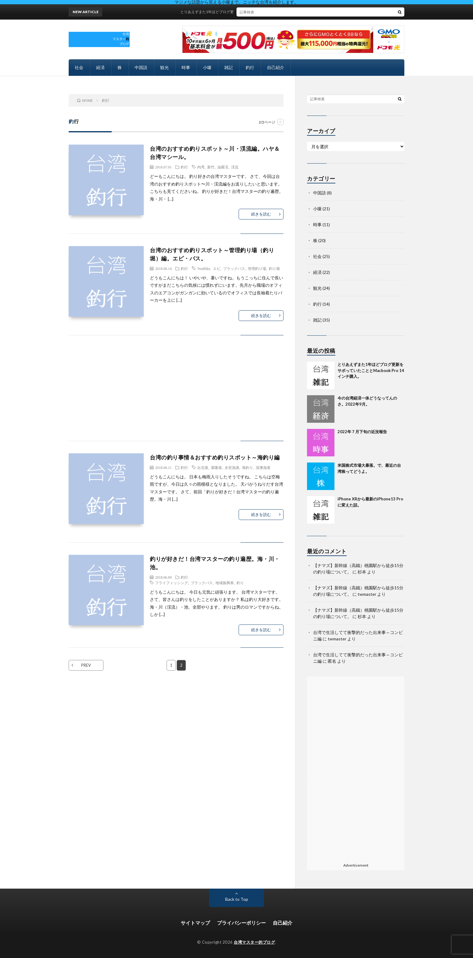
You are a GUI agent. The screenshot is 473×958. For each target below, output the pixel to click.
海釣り (247, 467)
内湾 (200, 167)
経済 (100, 67)
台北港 (202, 467)
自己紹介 (275, 67)
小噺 (207, 67)
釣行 (250, 67)
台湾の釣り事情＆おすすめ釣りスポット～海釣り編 (215, 457)
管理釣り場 (257, 268)
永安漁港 (232, 467)
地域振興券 (224, 582)
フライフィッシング (171, 582)
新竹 (211, 167)
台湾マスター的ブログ (254, 942)
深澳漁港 (263, 467)
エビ (216, 268)
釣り (240, 582)
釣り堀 (274, 268)
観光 (164, 67)
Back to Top (236, 899)
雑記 (228, 67)
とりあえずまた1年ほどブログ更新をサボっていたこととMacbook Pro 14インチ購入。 (259, 11)
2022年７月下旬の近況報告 (362, 431)
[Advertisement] (176, 394)
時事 (186, 67)
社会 (79, 67)
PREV (86, 665)
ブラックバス (234, 268)
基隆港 (216, 467)
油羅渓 (222, 167)
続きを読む (261, 214)
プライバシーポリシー (241, 923)
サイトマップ (195, 923)
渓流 (234, 167)
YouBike (203, 268)
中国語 (141, 67)
